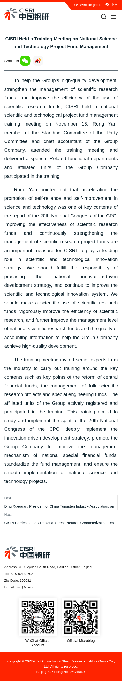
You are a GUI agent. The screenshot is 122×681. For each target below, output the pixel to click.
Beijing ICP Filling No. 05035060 (60, 672)
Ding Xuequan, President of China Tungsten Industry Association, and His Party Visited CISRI (61, 506)
